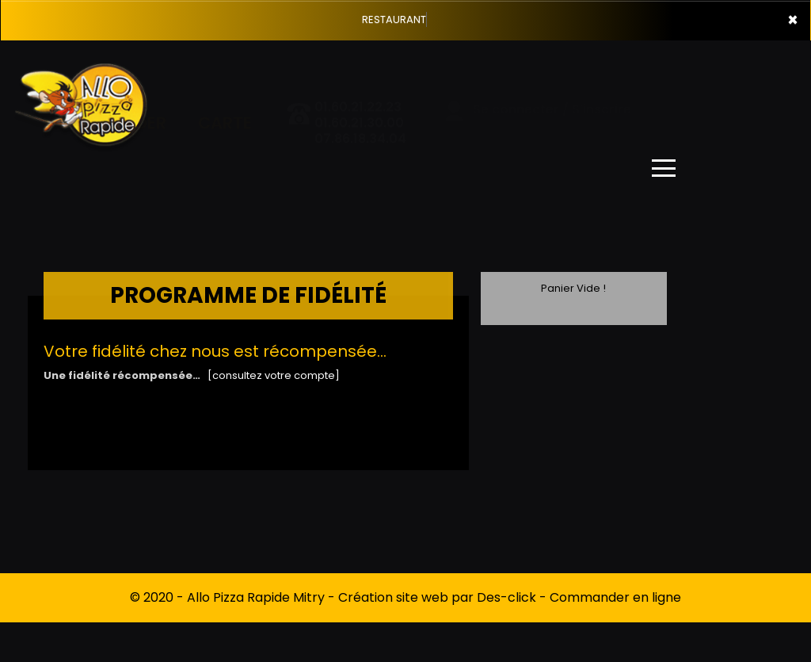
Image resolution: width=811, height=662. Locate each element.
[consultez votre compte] (274, 375)
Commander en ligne (615, 597)
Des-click (506, 597)
